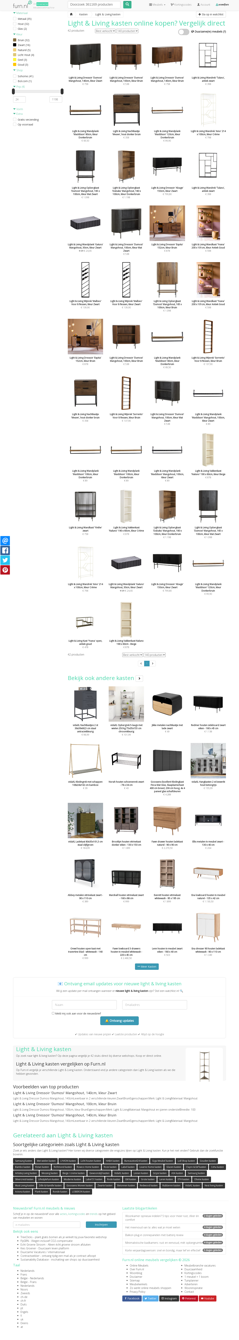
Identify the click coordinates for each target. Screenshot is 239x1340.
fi (21, 1315)
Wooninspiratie (193, 1288)
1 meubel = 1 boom (196, 1276)
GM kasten (130, 1179)
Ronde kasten (60, 1191)
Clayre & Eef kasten (196, 1167)
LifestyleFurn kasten (48, 1179)
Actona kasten (22, 1191)
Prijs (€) (19, 86)
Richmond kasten (63, 1167)
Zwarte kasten (104, 1185)
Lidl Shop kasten (186, 1160)
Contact (189, 1291)
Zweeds (25, 1293)
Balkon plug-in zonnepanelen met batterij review (174, 1235)
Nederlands (28, 1271)
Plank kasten (41, 1191)
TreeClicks (26, 1237)
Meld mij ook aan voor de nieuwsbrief (76, 1013)
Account (203, 4)
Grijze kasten (160, 1173)
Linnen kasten (141, 1173)
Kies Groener (28, 1248)
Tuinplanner (191, 1280)
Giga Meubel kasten (162, 1160)
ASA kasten (177, 1173)
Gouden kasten (208, 1160)
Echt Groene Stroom (33, 1244)
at (22, 1327)
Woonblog (136, 1273)
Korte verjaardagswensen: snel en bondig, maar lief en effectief (174, 1250)
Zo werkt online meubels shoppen (150, 1288)
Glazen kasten (173, 1167)
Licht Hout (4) (26, 55)
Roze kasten (110, 1167)
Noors (24, 1289)
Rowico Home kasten (88, 1167)
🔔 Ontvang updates (119, 1021)
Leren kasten (166, 1179)
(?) (224, 31)
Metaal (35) (25, 19)
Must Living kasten (24, 1185)
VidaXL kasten (121, 1173)
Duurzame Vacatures (33, 1252)
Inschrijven (101, 1224)
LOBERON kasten (81, 1191)
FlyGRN (25, 1241)
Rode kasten (113, 1179)
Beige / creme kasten (74, 1173)
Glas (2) (22, 28)
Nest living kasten (214, 1185)
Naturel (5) (24, 50)
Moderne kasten (72, 1179)
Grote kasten (148, 1179)
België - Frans (29, 1282)
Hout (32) (23, 24)
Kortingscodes (193, 1273)
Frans (24, 1274)
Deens (24, 1323)
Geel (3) (22, 60)
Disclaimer (136, 1276)
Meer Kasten (146, 966)
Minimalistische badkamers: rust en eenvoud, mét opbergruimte (174, 1242)
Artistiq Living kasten (26, 1173)
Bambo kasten (22, 1167)
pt (22, 1308)
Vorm (18, 109)
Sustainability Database (35, 1259)
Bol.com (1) (25, 81)
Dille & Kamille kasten (50, 1185)
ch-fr (23, 1300)
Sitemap (135, 1280)
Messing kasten (50, 1173)
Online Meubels (139, 1265)
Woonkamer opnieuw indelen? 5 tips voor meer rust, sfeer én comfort (174, 1217)
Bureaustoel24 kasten (135, 1160)
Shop (18, 70)
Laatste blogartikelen (139, 1208)
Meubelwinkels (138, 1284)
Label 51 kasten (94, 1179)
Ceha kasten (217, 1167)
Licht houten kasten (91, 1160)
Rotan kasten (42, 1167)
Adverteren (191, 1284)
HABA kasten (113, 1160)
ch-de (24, 1297)
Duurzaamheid (193, 1269)
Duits (24, 1304)
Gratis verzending (28, 119)
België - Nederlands (32, 1278)
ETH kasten (183, 1179)
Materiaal (20, 13)
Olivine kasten (201, 1179)
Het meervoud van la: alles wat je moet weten (174, 1227)
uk (22, 1319)
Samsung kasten (23, 1160)
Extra (18, 114)
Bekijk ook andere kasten (105, 678)
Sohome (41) (25, 76)
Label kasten (128, 1167)
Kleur (17, 34)
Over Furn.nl (137, 1269)
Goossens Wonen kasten (79, 1185)
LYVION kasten (68, 1160)
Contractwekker (30, 1256)
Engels (24, 1312)
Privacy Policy (137, 1291)
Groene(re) (42, 4)
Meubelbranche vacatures (200, 1265)
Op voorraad (25, 124)
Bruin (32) (24, 40)
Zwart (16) (24, 45)
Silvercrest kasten (24, 1179)
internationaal (56, 1252)
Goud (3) (23, 64)
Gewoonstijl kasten (99, 1173)
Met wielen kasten (46, 1160)
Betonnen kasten (126, 1185)
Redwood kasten (149, 1185)
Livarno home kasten (150, 1167)
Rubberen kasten (171, 1185)
